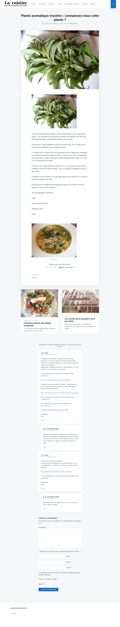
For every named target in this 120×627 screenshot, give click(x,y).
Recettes (52, 4)
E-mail (68, 562)
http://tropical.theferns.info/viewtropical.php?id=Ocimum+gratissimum (60, 393)
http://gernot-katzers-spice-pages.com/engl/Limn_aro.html (56, 471)
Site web (68, 567)
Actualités (42, 4)
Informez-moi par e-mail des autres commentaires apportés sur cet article (59, 551)
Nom (68, 556)
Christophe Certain (51, 23)
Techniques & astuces (72, 4)
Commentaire (43, 527)
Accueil (33, 4)
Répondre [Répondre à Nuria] (43, 420)
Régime (92, 4)
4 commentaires (73, 23)
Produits (85, 4)
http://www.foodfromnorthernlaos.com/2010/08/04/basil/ (56, 380)
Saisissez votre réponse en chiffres (48, 579)
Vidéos (60, 4)
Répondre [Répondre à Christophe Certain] (45, 447)
